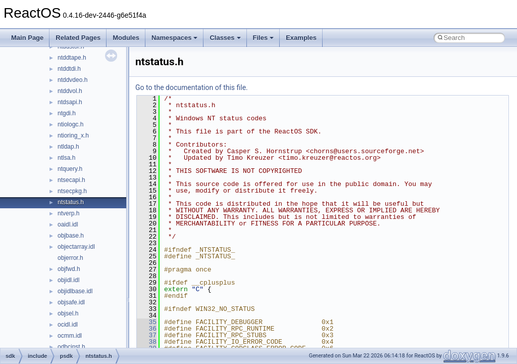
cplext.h (68, 131)
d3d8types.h (74, 309)
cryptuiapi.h (73, 165)
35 (147, 322)
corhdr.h (68, 109)
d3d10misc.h (75, 265)
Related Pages (78, 37)
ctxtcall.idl (71, 198)
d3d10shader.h (77, 276)
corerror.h (70, 98)
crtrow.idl (69, 143)
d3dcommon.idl (78, 343)
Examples (301, 37)
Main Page (27, 37)
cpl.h (64, 120)
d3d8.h (67, 298)
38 (147, 341)
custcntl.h (70, 209)
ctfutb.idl (69, 187)
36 (147, 328)
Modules (126, 37)
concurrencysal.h (81, 54)
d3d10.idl (70, 243)
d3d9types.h (74, 332)
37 (147, 335)
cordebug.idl (74, 87)
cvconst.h (70, 220)
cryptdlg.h (71, 154)
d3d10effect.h (76, 254)
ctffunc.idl (70, 176)
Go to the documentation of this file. (191, 87)
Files (263, 37)
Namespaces (174, 37)
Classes (225, 37)
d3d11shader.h (77, 287)
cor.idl (65, 76)
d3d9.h (67, 321)
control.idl (70, 65)
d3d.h (65, 232)
